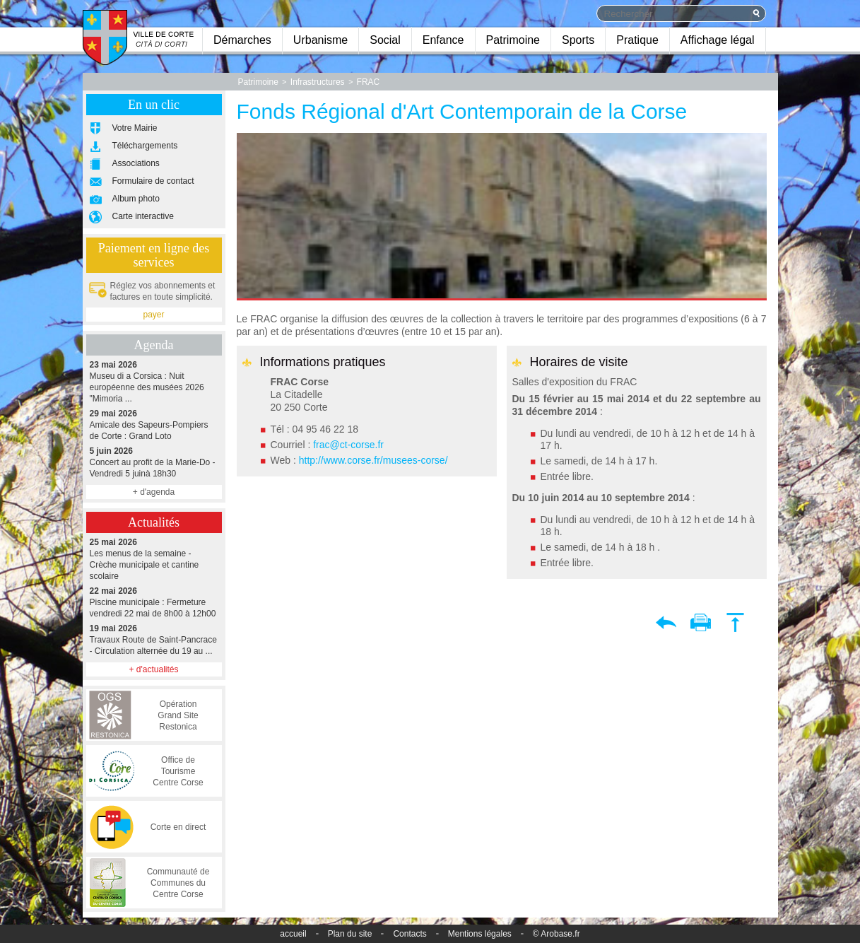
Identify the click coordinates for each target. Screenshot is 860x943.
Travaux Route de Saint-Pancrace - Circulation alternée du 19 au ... (154, 639)
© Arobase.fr (556, 934)
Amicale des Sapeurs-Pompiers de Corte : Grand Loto (154, 424)
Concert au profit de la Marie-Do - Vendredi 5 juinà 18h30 (154, 462)
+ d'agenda (154, 492)
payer (153, 315)
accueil (293, 934)
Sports (578, 40)
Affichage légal (718, 40)
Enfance (443, 40)
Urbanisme (320, 40)
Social (385, 40)
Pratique (637, 40)
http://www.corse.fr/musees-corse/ (373, 460)
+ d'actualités (153, 669)
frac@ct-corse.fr (348, 444)
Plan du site (350, 934)
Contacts (409, 934)
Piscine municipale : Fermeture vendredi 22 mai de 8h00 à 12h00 (154, 602)
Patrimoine (513, 40)
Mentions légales (480, 934)
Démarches (242, 40)
